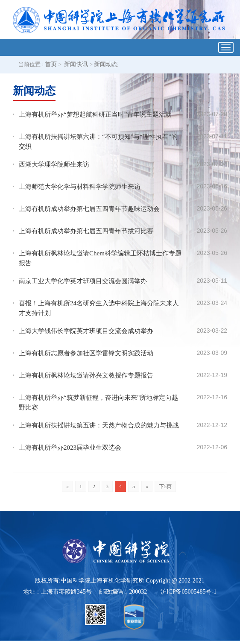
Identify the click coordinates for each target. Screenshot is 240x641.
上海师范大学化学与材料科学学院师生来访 (79, 186)
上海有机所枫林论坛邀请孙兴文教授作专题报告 (86, 375)
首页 (51, 64)
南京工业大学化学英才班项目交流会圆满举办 (83, 281)
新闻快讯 (76, 64)
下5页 (165, 486)
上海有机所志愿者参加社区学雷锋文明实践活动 (86, 353)
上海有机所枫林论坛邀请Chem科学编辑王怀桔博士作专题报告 (100, 258)
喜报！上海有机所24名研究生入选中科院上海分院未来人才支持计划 (99, 308)
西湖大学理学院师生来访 (54, 164)
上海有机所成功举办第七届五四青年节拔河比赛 (86, 231)
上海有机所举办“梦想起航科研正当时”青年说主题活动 (95, 114)
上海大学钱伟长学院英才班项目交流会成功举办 (86, 331)
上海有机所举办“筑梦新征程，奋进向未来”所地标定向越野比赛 (98, 402)
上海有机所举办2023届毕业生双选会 (70, 447)
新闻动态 (106, 64)
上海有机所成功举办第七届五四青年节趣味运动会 (89, 208)
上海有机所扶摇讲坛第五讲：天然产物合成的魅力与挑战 (99, 425)
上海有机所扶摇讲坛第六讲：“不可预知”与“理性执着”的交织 (98, 141)
